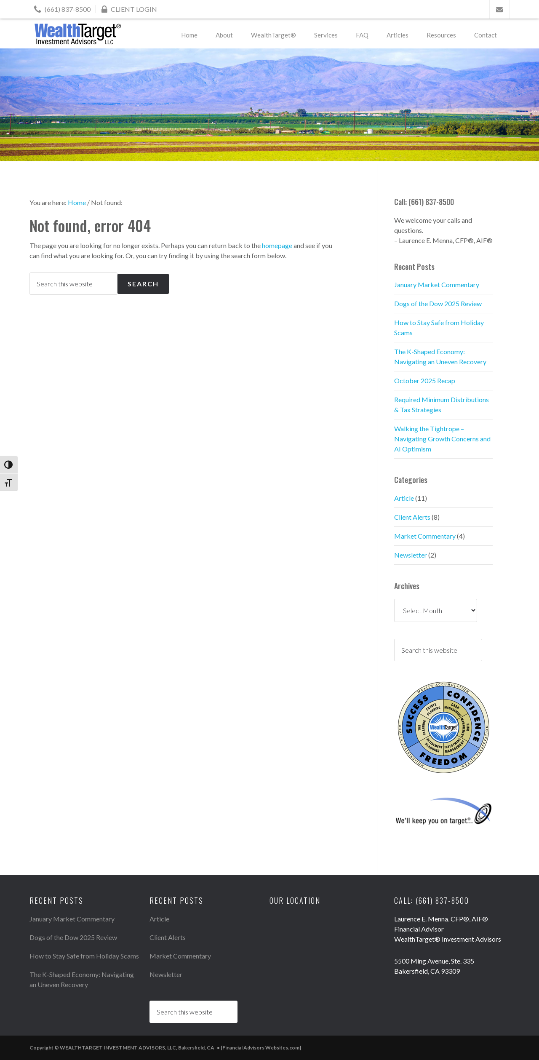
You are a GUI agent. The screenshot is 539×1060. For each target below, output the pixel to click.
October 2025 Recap (424, 380)
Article (404, 498)
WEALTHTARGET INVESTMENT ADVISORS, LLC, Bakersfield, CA (78, 33)
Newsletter (410, 555)
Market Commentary (425, 536)
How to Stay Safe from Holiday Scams (84, 956)
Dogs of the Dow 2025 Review (438, 303)
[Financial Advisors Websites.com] (261, 1047)
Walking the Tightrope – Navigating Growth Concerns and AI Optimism (442, 439)
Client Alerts (412, 517)
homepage (277, 245)
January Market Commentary (436, 284)
